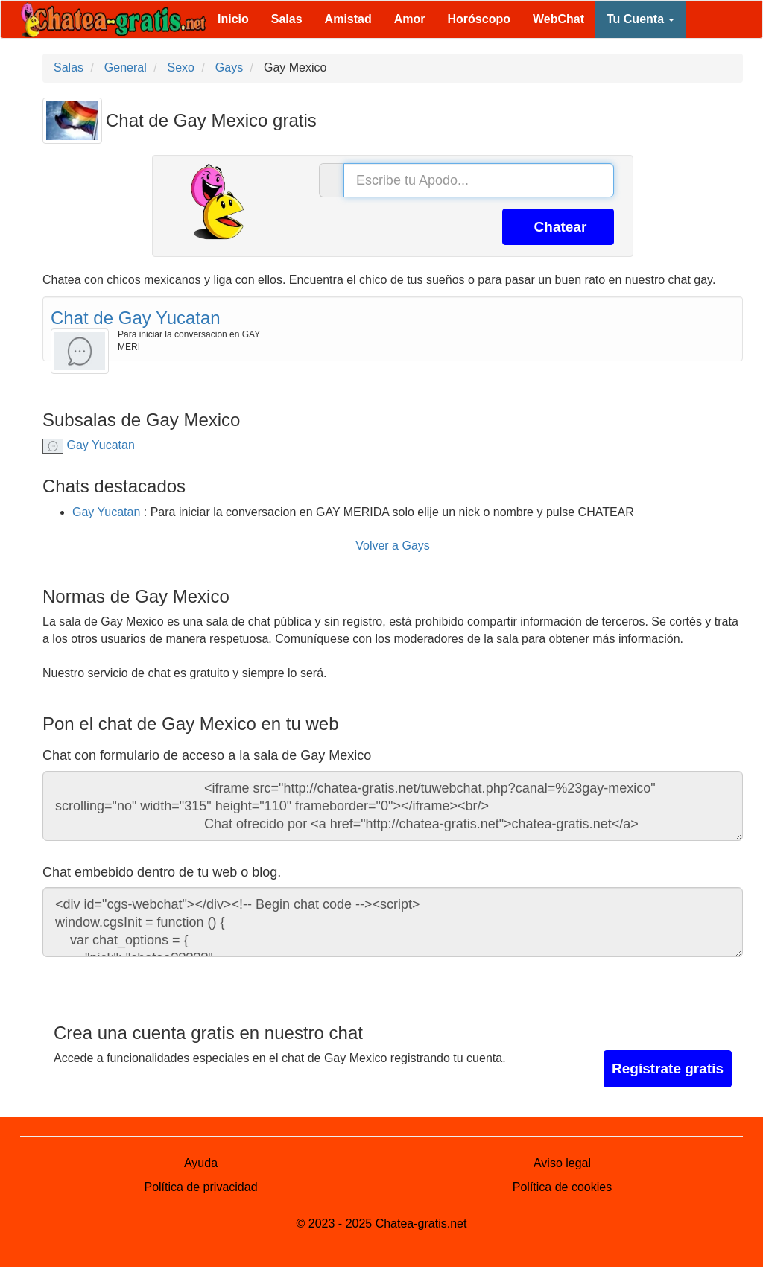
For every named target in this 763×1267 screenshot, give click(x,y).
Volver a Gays (392, 545)
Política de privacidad (200, 1187)
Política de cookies (562, 1187)
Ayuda (201, 1163)
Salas (287, 19)
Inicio (233, 19)
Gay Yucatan (88, 445)
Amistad (348, 19)
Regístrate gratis (668, 1068)
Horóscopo (479, 19)
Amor (409, 19)
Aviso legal (562, 1163)
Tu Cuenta (640, 19)
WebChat (558, 19)
